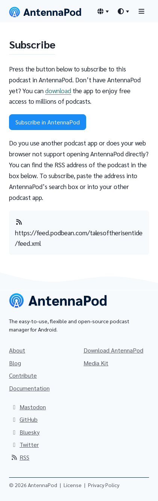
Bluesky (25, 432)
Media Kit (96, 363)
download (58, 90)
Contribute (23, 375)
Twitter (25, 444)
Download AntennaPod (113, 350)
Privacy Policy (103, 484)
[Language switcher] (103, 11)
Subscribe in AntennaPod (47, 122)
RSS (20, 457)
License (73, 484)
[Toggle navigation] (141, 11)
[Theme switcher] (123, 11)
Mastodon (28, 407)
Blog (15, 363)
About (17, 350)
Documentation (29, 388)
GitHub (24, 419)
